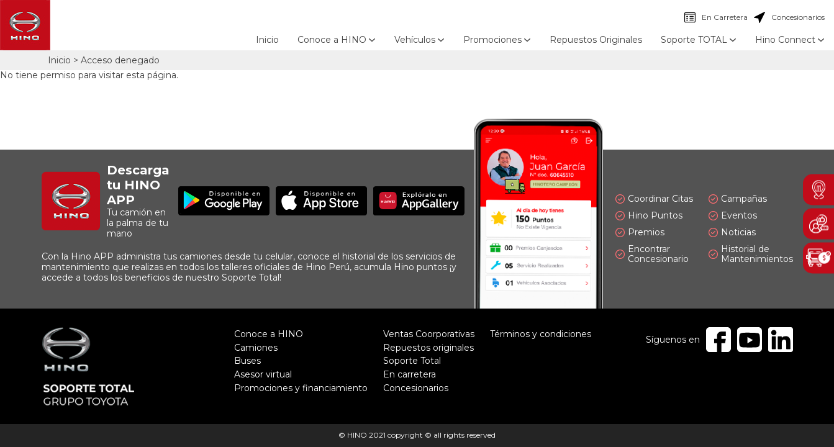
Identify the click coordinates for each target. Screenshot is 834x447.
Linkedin (780, 339)
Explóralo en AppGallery (419, 200)
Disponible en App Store (321, 200)
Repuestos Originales (596, 39)
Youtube (749, 339)
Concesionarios (789, 17)
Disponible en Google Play (224, 200)
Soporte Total (412, 360)
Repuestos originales (428, 347)
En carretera (409, 374)
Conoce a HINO (268, 334)
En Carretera (716, 17)
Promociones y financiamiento (301, 388)
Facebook (718, 339)
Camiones (256, 347)
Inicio (267, 39)
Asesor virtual (263, 374)
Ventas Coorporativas (428, 334)
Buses (247, 360)
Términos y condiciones (540, 334)
